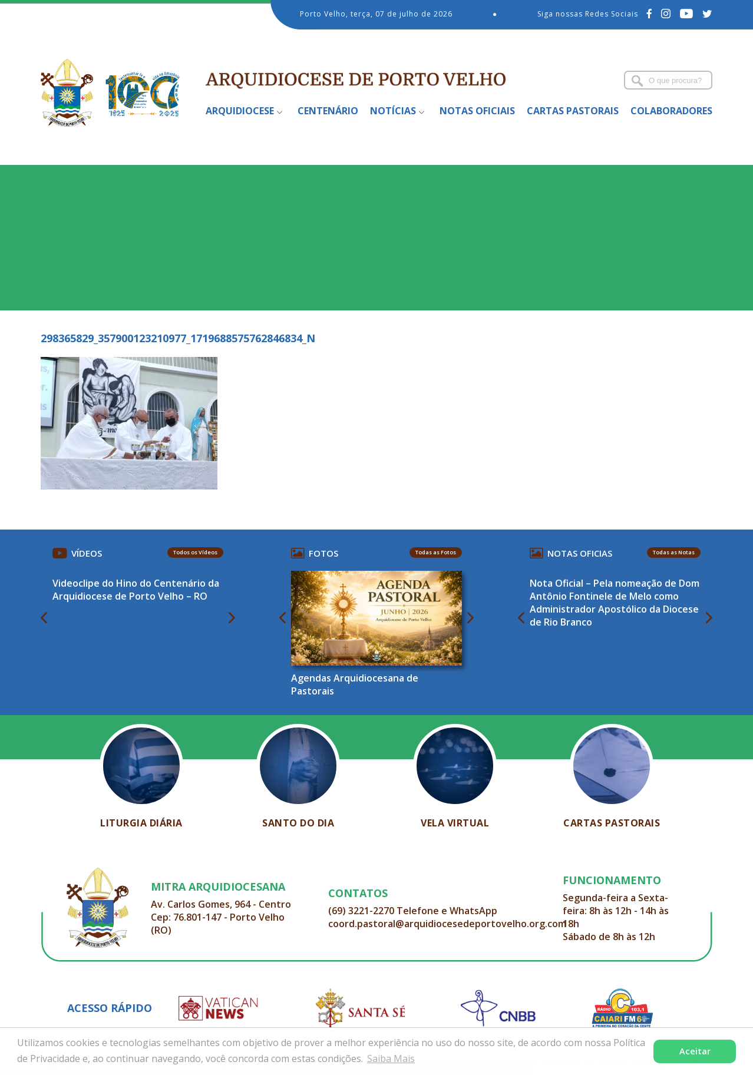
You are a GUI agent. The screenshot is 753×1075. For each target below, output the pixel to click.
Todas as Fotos (435, 552)
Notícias (393, 110)
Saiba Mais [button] (391, 1058)
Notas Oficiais (477, 110)
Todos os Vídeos (195, 552)
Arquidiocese (240, 110)
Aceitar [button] (695, 1051)
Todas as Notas (674, 552)
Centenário (328, 110)
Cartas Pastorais (573, 110)
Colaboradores (671, 110)
